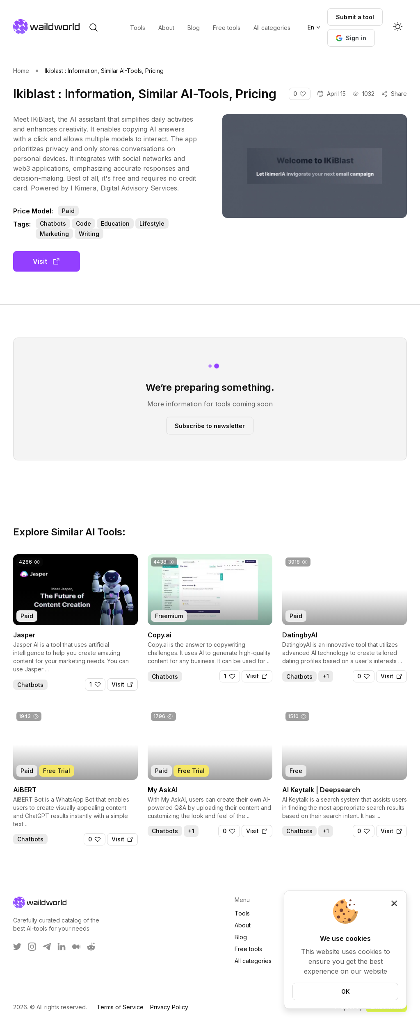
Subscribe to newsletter (210, 425)
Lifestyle (151, 223)
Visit (46, 261)
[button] (351, 38)
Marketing (54, 233)
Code (83, 223)
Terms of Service (120, 1007)
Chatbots (53, 223)
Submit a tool (355, 17)
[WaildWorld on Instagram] (32, 947)
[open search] (93, 27)
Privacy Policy (169, 1007)
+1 (325, 676)
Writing (89, 233)
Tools (242, 913)
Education (115, 223)
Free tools (248, 948)
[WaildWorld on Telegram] (47, 947)
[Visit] (122, 684)
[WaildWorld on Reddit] (91, 947)
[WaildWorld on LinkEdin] (61, 947)
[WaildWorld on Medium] (76, 947)
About (243, 925)
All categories (253, 960)
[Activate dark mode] (398, 27)
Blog (241, 937)
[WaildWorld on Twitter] (17, 947)
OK (345, 991)
